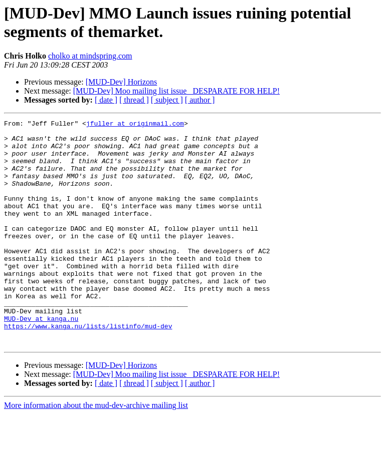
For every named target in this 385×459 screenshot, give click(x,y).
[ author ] (200, 100)
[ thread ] (134, 100)
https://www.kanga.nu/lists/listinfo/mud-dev (88, 367)
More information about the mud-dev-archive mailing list (96, 450)
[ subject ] (167, 100)
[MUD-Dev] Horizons (121, 82)
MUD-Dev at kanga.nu (41, 358)
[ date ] (106, 100)
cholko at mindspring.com (90, 56)
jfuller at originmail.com (135, 124)
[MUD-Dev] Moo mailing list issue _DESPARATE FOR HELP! (176, 91)
